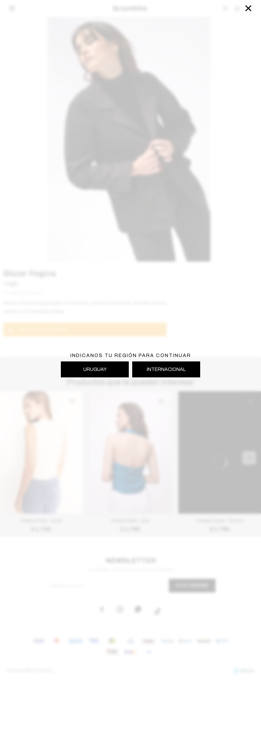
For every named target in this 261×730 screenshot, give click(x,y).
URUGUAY (95, 369)
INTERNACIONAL (166, 369)
